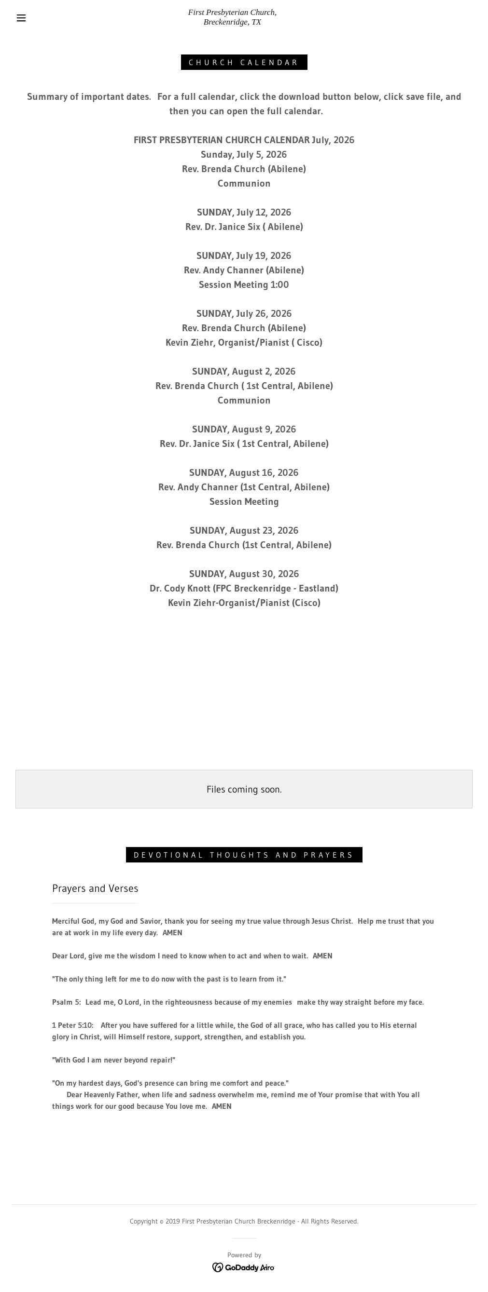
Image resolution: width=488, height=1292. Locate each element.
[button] (23, 17)
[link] (232, 22)
